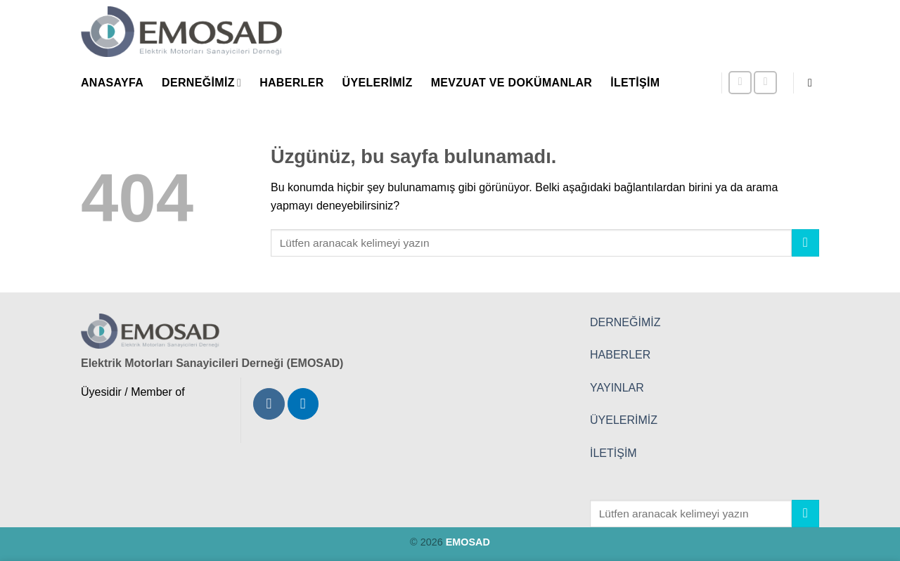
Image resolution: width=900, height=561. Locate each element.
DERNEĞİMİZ (625, 322)
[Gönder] (805, 243)
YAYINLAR (617, 388)
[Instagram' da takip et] (740, 82)
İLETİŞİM (613, 453)
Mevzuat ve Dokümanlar (512, 83)
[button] (813, 82)
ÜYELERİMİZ (623, 420)
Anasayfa (112, 83)
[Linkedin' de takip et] (765, 82)
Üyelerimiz (377, 83)
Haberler (291, 83)
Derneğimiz (201, 82)
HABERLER (620, 355)
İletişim (635, 83)
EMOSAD (468, 542)
